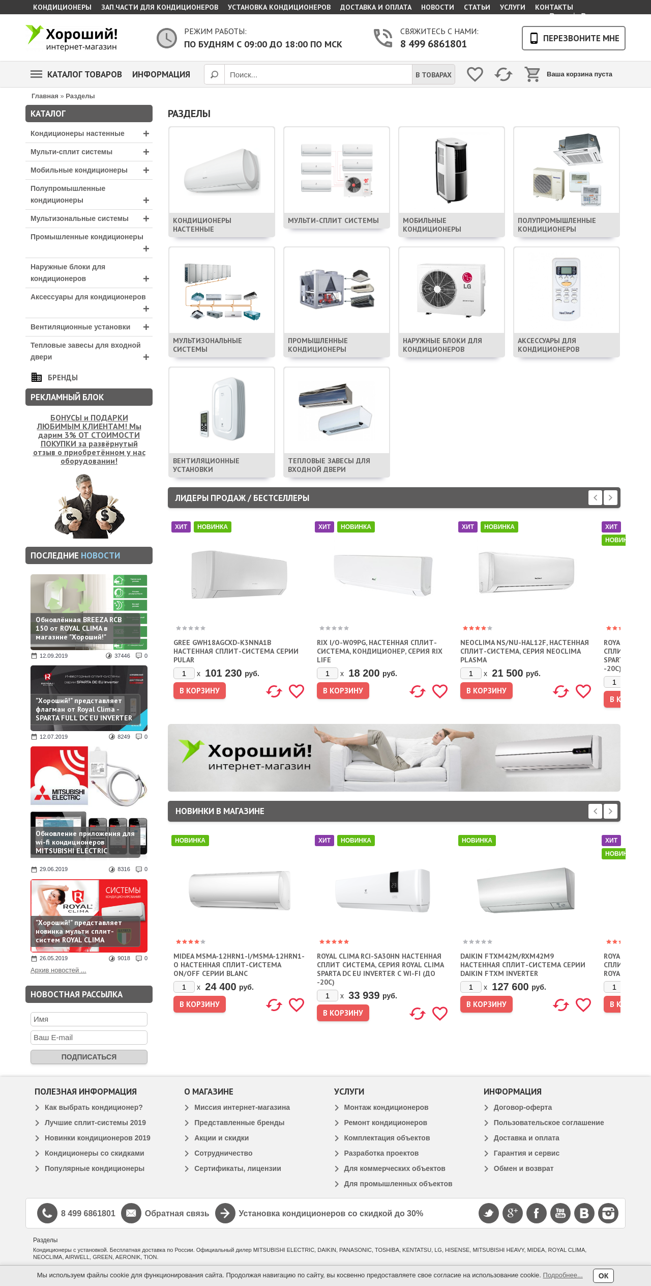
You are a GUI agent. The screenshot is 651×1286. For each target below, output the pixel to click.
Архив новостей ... (58, 970)
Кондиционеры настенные (92, 133)
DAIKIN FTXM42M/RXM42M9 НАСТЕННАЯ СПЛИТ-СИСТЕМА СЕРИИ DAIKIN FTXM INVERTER (522, 965)
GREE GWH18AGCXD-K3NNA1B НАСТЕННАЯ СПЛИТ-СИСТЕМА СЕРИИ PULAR (236, 651)
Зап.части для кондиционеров (159, 7)
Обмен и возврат (524, 1168)
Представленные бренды (239, 1123)
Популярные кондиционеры (94, 1168)
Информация (161, 74)
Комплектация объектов (387, 1138)
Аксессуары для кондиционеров (92, 304)
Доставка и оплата (375, 7)
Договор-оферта (523, 1107)
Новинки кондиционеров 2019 (98, 1138)
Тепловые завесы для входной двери (92, 352)
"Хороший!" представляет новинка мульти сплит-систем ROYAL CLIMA (79, 931)
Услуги (512, 7)
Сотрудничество (223, 1153)
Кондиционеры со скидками (94, 1153)
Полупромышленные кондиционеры (92, 195)
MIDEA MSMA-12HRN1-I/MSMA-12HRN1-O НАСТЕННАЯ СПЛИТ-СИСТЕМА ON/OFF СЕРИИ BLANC (239, 965)
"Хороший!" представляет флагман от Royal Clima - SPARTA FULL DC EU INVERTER (84, 709)
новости (100, 555)
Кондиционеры (62, 7)
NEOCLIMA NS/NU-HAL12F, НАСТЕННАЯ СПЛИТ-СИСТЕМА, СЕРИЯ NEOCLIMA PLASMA (524, 651)
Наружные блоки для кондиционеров (92, 274)
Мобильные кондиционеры (92, 170)
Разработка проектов (381, 1153)
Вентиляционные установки (92, 327)
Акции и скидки (221, 1138)
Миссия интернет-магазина (242, 1107)
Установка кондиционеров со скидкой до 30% (331, 1213)
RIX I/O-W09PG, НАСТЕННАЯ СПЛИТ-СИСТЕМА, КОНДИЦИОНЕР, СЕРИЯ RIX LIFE (379, 651)
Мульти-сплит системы (92, 152)
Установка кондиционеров (279, 7)
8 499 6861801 (433, 43)
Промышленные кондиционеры (92, 244)
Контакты (554, 7)
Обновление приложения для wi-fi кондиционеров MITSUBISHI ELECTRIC (85, 842)
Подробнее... (563, 1275)
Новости (437, 7)
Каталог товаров (76, 74)
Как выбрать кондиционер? (94, 1107)
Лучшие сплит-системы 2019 (95, 1123)
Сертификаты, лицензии (237, 1168)
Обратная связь (177, 1213)
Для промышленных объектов (398, 1184)
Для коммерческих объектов (395, 1168)
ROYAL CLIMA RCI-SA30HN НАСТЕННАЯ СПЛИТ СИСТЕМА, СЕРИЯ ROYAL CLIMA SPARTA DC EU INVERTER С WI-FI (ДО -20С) (380, 969)
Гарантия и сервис (526, 1153)
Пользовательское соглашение (549, 1123)
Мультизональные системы (92, 218)
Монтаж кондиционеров (386, 1107)
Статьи (477, 7)
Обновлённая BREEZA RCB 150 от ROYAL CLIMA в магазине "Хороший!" (79, 628)
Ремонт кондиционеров (386, 1123)
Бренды (63, 377)
